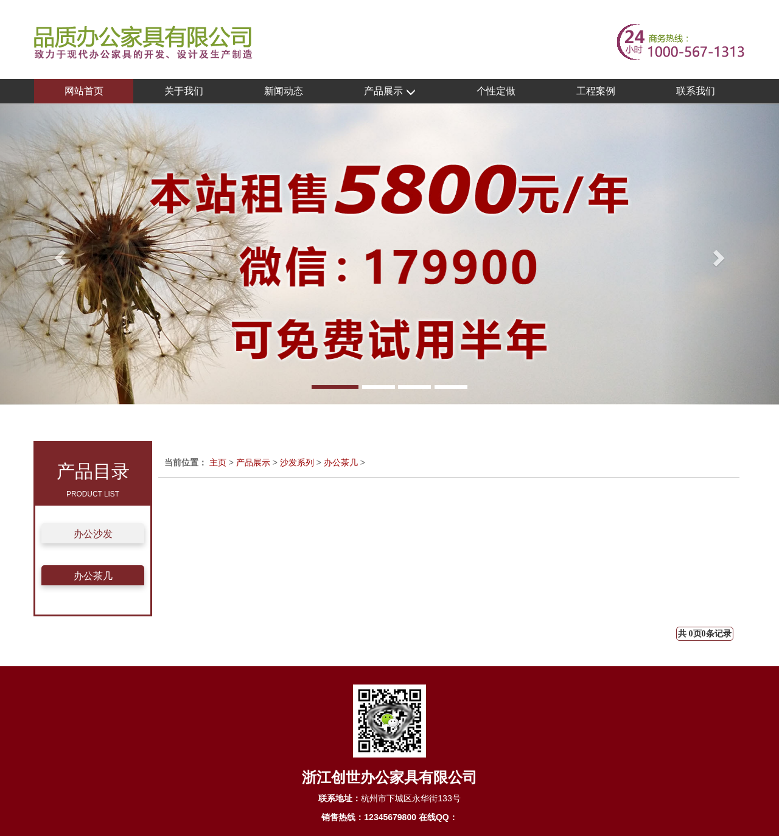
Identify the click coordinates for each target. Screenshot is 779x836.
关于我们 (183, 91)
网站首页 (84, 91)
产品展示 (389, 91)
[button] (58, 254)
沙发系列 (297, 462)
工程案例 (595, 91)
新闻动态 (283, 91)
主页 (217, 462)
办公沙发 (93, 534)
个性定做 (496, 91)
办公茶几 (93, 576)
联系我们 (695, 91)
